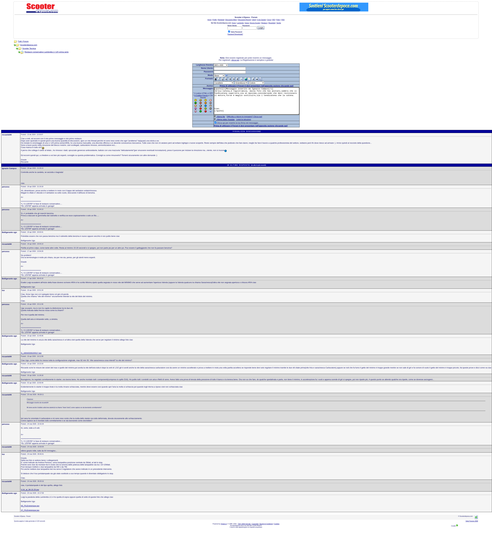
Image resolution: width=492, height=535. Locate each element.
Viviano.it (224, 529)
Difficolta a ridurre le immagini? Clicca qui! (239, 122)
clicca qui (235, 60)
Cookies (276, 529)
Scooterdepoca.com (28, 45)
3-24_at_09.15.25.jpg (30, 495)
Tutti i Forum (23, 41)
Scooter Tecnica (29, 48)
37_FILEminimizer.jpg (30, 515)
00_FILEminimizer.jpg (30, 511)
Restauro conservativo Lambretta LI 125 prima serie (47, 52)
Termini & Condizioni (266, 529)
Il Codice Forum (196, 95)
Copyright (255, 529)
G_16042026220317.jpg (31, 358)
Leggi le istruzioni (238, 125)
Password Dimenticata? (235, 34)
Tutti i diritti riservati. (244, 529)
